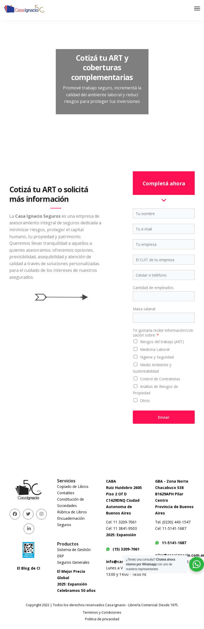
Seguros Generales (73, 562)
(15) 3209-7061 (122, 549)
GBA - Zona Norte (171, 481)
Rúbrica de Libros (72, 511)
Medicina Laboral (154, 349)
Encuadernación (70, 518)
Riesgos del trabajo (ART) (162, 341)
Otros (145, 400)
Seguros (64, 524)
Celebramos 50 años (76, 590)
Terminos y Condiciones (102, 612)
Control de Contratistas (160, 378)
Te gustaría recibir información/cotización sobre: (163, 333)
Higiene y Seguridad (157, 357)
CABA (111, 481)
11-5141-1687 (170, 542)
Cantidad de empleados (153, 287)
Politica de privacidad (102, 619)
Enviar (163, 417)
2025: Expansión (72, 584)
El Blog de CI (28, 568)
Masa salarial (144, 309)
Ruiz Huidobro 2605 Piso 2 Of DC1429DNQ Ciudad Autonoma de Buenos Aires (124, 500)
